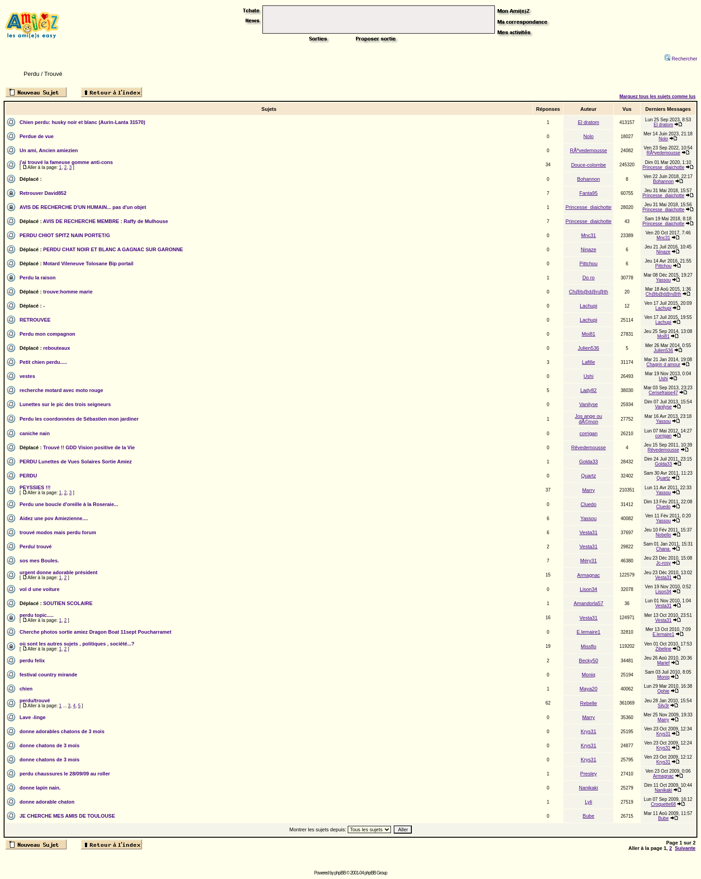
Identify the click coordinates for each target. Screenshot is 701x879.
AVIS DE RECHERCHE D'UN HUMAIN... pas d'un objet (83, 207)
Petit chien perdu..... (43, 362)
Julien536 (588, 348)
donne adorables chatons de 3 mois (62, 731)
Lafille (588, 362)
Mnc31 (588, 235)
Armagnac (588, 575)
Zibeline (663, 648)
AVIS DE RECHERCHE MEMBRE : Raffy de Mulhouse (105, 221)
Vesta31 (588, 532)
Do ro (589, 277)
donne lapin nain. (40, 787)
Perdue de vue (37, 136)
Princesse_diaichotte (663, 167)
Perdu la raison (37, 277)
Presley (588, 773)
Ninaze (588, 249)
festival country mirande (48, 674)
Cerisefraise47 (663, 392)
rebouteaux (56, 348)
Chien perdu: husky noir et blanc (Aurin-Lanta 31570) (82, 122)
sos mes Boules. (39, 560)
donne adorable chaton (47, 802)
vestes (27, 376)
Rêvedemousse (588, 447)
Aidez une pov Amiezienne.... (54, 518)
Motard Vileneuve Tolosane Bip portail (88, 263)
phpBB (340, 872)
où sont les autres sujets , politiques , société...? (77, 643)
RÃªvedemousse (588, 150)
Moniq (588, 674)
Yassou (663, 280)
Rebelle (588, 703)
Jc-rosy (663, 563)
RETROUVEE (35, 320)
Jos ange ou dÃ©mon (588, 418)
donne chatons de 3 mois (49, 745)
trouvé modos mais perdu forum (58, 532)
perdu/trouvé (35, 700)
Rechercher (681, 58)
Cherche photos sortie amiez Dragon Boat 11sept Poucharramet (95, 632)
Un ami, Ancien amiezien (49, 150)
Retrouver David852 (43, 193)
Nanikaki (588, 787)
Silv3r (663, 705)
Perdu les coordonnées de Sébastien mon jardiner (79, 419)
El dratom (588, 122)
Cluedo (589, 504)
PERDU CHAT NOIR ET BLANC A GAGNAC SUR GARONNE (113, 249)
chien (26, 688)
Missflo (588, 646)
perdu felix (32, 660)
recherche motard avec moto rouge (61, 390)
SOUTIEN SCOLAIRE (68, 603)
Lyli (588, 802)
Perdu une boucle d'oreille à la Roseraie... (69, 504)
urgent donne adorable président (59, 572)
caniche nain (35, 433)
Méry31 (588, 560)
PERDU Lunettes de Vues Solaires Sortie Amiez (76, 461)
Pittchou (588, 263)
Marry (588, 490)
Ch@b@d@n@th (588, 291)
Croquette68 (663, 804)
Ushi (588, 376)
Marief (663, 662)
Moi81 (588, 334)
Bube (588, 816)
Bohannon (588, 179)
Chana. (663, 548)
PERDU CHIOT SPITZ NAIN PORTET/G (65, 235)
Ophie (663, 691)
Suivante (685, 848)
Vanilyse (588, 404)
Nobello (663, 534)
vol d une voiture (39, 589)
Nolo (588, 136)
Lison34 (588, 589)
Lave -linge (32, 717)
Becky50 (588, 660)
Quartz (588, 475)
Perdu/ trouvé (36, 546)
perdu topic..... (37, 615)
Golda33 (588, 461)
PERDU (28, 475)
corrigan (588, 433)
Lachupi (588, 305)
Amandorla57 (588, 603)
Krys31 (588, 731)
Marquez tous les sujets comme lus (657, 96)
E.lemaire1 (589, 632)
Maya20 (588, 688)
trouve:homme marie (68, 291)
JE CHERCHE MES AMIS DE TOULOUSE (67, 816)
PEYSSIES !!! (35, 487)
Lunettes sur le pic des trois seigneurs (65, 404)
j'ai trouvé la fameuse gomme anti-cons (66, 162)
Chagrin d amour (663, 364)
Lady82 (588, 390)
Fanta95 (588, 193)
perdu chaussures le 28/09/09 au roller (65, 773)
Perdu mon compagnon (47, 334)
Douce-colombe (588, 165)
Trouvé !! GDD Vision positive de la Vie (89, 447)
